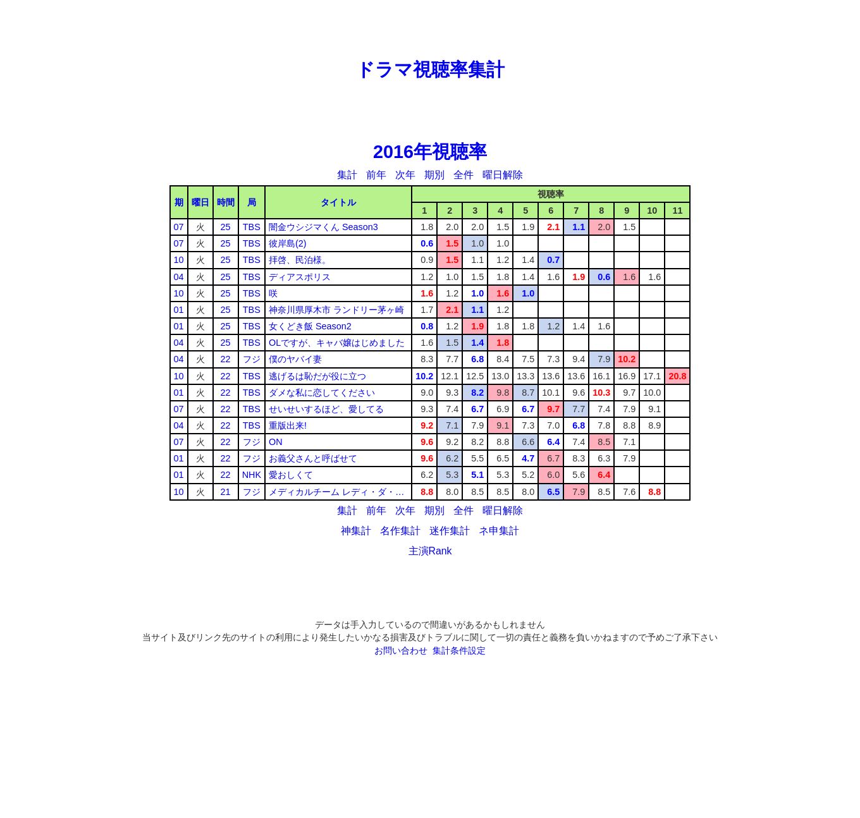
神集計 (356, 530)
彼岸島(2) (288, 243)
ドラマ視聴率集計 (430, 69)
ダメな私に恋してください (322, 393)
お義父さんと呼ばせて (313, 458)
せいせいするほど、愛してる (326, 409)
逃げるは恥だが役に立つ (317, 376)
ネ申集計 (499, 530)
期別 (434, 174)
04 (179, 277)
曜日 (200, 202)
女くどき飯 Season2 (310, 326)
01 (179, 310)
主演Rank (430, 551)
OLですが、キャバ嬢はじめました (337, 343)
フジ (252, 359)
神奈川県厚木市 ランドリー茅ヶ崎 (336, 310)
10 (179, 260)
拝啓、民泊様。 (300, 260)
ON (276, 442)
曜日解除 (502, 174)
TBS (252, 227)
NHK (251, 475)
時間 (226, 202)
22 (226, 359)
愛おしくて (291, 475)
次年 (405, 174)
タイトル (338, 202)
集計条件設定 (459, 650)
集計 (347, 174)
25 (226, 227)
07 (179, 227)
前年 (376, 174)
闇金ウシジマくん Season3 (323, 227)
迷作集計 (449, 530)
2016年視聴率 (430, 152)
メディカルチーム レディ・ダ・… (336, 492)
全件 (463, 174)
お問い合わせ (400, 650)
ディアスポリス (300, 277)
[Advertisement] (430, 28)
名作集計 (400, 530)
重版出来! (288, 425)
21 (226, 492)
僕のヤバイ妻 (295, 359)
